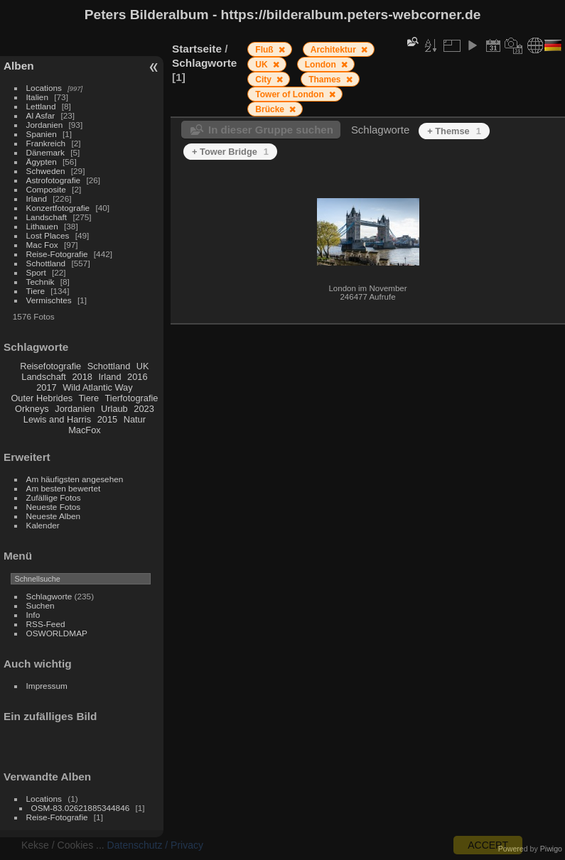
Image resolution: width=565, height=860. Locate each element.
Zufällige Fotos (53, 497)
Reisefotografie (50, 366)
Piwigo (551, 848)
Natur (135, 419)
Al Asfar (40, 115)
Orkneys (32, 408)
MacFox (84, 430)
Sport (36, 272)
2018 (82, 376)
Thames (325, 80)
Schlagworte (49, 596)
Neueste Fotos (53, 506)
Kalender (43, 525)
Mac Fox (42, 244)
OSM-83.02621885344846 (80, 807)
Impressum (47, 685)
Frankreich (46, 143)
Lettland (41, 106)
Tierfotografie (131, 398)
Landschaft (47, 217)
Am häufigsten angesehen (75, 479)
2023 (144, 408)
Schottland (46, 263)
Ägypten (41, 161)
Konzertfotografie (58, 207)
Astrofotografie (53, 180)
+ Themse (454, 131)
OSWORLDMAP (56, 633)
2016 (137, 376)
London (321, 65)
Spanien (41, 133)
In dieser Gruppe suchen (270, 130)
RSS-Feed (45, 623)
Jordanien (44, 124)
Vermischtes (49, 300)
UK (142, 366)
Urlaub (114, 408)
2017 (46, 387)
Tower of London (290, 94)
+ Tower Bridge (230, 151)
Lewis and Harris (57, 419)
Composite (46, 189)
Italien (37, 97)
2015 (107, 419)
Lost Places (48, 235)
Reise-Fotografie (57, 253)
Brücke (270, 109)
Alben (19, 66)
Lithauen (42, 226)
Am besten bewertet (63, 488)
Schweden (45, 170)
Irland (36, 198)
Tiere (35, 290)
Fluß (265, 50)
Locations (44, 87)
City (264, 80)
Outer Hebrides (41, 398)
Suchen (40, 605)
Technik (40, 281)
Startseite (197, 49)
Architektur (334, 50)
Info (33, 614)
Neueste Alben (53, 516)
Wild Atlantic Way (97, 387)
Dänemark (45, 152)
